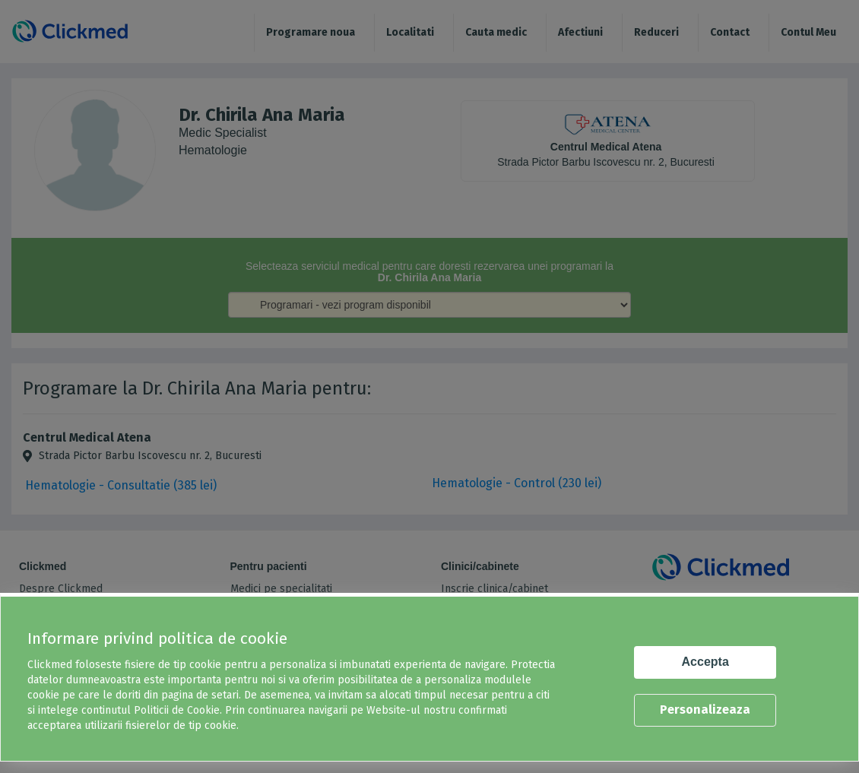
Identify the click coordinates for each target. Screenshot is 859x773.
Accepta (705, 661)
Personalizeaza (705, 709)
